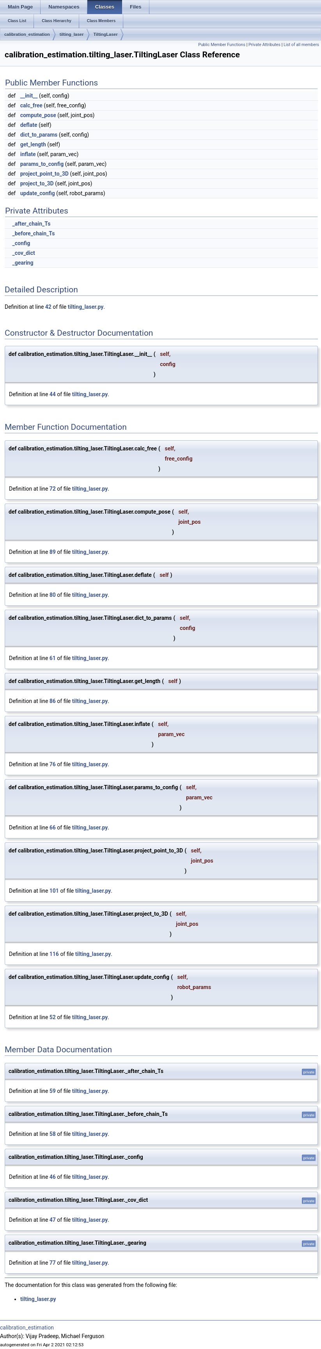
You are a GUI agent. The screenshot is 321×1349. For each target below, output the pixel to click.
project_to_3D (37, 183)
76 (53, 764)
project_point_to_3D (44, 174)
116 (54, 954)
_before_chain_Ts (33, 233)
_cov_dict (23, 253)
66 (53, 827)
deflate (28, 125)
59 (53, 1091)
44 (53, 394)
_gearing (22, 263)
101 (54, 891)
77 (53, 1263)
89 (53, 552)
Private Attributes (264, 44)
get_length (33, 144)
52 (53, 1017)
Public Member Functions (221, 44)
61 (53, 658)
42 (48, 307)
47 (53, 1220)
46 (53, 1177)
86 (53, 701)
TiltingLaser (106, 34)
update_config (37, 193)
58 (53, 1134)
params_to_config (42, 164)
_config (21, 243)
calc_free (31, 105)
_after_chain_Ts (31, 224)
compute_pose (38, 115)
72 (53, 489)
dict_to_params (39, 135)
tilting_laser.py (86, 307)
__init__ (29, 96)
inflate (28, 154)
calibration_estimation (27, 34)
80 (53, 595)
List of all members (301, 44)
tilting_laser (72, 34)
